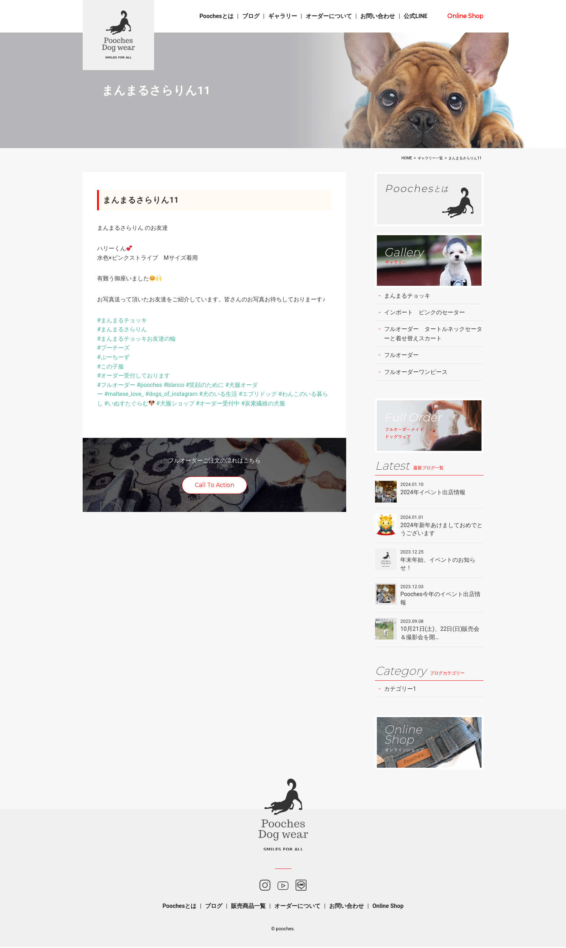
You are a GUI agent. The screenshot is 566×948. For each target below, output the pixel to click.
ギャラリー (282, 16)
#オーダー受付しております (133, 375)
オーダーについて (329, 16)
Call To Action (214, 485)
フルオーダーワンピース (416, 372)
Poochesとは (216, 16)
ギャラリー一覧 (430, 158)
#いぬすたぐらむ (129, 403)
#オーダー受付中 (218, 403)
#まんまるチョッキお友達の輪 (136, 338)
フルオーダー (401, 355)
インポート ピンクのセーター (424, 312)
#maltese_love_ (124, 394)
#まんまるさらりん (122, 329)
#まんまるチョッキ (122, 320)
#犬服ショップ (175, 403)
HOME (406, 158)
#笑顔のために (205, 385)
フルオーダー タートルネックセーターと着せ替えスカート (433, 334)
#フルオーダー (116, 385)
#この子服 (110, 366)
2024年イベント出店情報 (432, 492)
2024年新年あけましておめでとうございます (441, 529)
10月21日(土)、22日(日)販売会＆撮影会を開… (440, 633)
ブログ (251, 16)
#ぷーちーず (113, 357)
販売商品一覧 (248, 907)
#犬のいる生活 (219, 394)
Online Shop (465, 16)
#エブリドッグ (258, 394)
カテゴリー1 (400, 689)
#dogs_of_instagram (171, 394)
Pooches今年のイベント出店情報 (440, 598)
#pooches (149, 385)
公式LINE (415, 16)
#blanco (174, 385)
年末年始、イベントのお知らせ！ (437, 564)
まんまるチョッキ (407, 295)
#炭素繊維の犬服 (263, 403)
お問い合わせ (377, 16)
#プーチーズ (113, 347)
